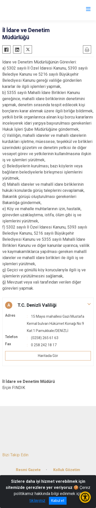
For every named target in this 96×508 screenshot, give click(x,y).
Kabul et (57, 501)
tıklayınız (37, 500)
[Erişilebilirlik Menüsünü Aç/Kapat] (85, 497)
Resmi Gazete (28, 470)
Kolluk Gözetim (66, 470)
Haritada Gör (48, 356)
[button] (48, 305)
